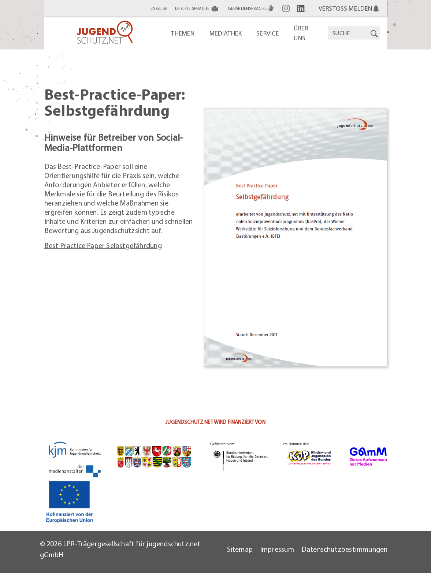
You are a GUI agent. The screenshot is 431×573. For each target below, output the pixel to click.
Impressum (277, 549)
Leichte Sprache (197, 8)
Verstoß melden (345, 8)
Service (267, 33)
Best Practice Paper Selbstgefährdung (103, 245)
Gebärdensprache (251, 8)
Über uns (301, 33)
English (159, 8)
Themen (182, 33)
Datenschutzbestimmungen (344, 549)
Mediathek (225, 33)
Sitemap (240, 549)
